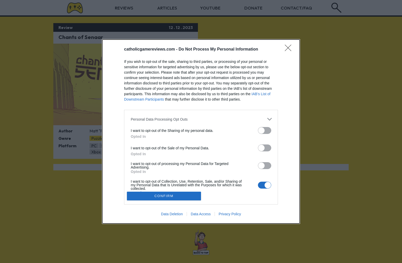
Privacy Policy (230, 214)
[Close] (290, 49)
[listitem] (201, 119)
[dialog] (201, 131)
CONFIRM (164, 196)
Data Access (201, 214)
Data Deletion (172, 214)
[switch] (264, 130)
